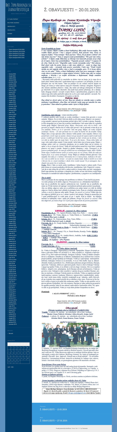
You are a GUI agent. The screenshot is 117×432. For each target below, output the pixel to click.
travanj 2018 (12, 267)
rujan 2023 (12, 136)
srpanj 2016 (12, 310)
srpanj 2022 (12, 165)
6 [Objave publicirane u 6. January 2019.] (27, 347)
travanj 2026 (12, 74)
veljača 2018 (12, 271)
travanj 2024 (12, 122)
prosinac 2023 (13, 130)
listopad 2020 (12, 207)
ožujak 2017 (12, 294)
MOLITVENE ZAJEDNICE (13, 22)
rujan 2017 (12, 282)
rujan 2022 (12, 160)
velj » (12, 367)
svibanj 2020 (12, 217)
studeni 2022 (12, 156)
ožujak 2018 (12, 269)
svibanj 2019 (12, 241)
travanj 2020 (12, 219)
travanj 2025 (12, 98)
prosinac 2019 (13, 227)
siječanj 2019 (12, 249)
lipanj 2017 (12, 288)
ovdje (71, 111)
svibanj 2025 (12, 96)
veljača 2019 (12, 247)
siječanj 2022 (12, 177)
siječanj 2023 (12, 152)
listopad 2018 (12, 255)
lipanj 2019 (12, 239)
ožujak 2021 (12, 197)
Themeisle (85, 428)
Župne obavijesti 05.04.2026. (17, 49)
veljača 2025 (12, 102)
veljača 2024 (12, 126)
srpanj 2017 (12, 286)
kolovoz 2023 (12, 138)
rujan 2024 (12, 112)
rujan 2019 (12, 233)
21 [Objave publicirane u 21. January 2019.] (9, 358)
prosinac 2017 (13, 275)
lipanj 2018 (12, 263)
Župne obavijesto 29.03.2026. (17, 51)
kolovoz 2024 (12, 114)
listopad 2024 (12, 110)
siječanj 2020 (12, 225)
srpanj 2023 (12, 140)
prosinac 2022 (13, 154)
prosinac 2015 (13, 324)
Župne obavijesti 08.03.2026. (17, 57)
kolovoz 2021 (12, 187)
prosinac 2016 (13, 300)
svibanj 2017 (12, 290)
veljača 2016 (12, 320)
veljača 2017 (12, 296)
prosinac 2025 (13, 82)
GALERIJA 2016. (11, 30)
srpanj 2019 (12, 237)
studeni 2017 (12, 278)
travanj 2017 (12, 292)
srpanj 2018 (12, 261)
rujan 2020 (12, 209)
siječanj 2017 (12, 298)
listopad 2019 (12, 231)
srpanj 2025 (12, 92)
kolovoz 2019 (12, 235)
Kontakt (9, 33)
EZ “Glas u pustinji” (12, 19)
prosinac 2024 (13, 106)
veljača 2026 (12, 78)
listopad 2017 (12, 279)
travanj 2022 (12, 171)
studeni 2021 (12, 181)
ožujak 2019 (12, 245)
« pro (8, 367)
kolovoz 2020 (12, 211)
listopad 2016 (12, 304)
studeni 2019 (12, 229)
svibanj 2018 (12, 265)
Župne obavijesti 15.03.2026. (17, 55)
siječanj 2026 (12, 80)
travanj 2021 (12, 195)
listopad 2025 (12, 86)
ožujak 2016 (12, 318)
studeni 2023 (12, 132)
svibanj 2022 (12, 169)
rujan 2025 (12, 88)
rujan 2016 (12, 306)
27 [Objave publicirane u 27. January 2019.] (28, 358)
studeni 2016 (12, 302)
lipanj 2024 (12, 118)
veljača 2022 (12, 175)
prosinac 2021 (13, 179)
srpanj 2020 (12, 213)
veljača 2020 (12, 223)
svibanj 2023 (12, 144)
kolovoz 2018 (12, 259)
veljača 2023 (12, 150)
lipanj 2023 (12, 142)
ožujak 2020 (12, 221)
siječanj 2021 (12, 201)
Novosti (11, 333)
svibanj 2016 (12, 314)
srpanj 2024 (12, 116)
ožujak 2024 (12, 124)
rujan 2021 (12, 185)
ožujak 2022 (12, 173)
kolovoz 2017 (12, 284)
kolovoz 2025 (12, 90)
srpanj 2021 (12, 189)
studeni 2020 (12, 205)
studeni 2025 (12, 84)
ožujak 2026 (12, 76)
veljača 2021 (12, 199)
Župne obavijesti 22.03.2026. (17, 53)
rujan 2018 (12, 257)
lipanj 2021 (12, 191)
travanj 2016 (12, 316)
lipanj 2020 (12, 215)
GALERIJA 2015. (11, 26)
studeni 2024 (12, 108)
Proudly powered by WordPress (63, 428)
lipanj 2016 (12, 312)
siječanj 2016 (12, 322)
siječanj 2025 (12, 104)
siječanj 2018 (12, 273)
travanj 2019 (12, 243)
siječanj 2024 (12, 128)
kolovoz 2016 (12, 308)
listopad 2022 (12, 158)
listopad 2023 (12, 134)
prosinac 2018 (13, 251)
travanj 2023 (12, 146)
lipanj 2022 (12, 166)
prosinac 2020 (13, 203)
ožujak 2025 (12, 100)
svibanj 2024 (12, 120)
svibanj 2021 (12, 193)
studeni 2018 (12, 253)
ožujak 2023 (12, 148)
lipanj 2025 (12, 94)
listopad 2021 (12, 183)
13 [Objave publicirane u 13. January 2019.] (28, 351)
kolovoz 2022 (12, 162)
